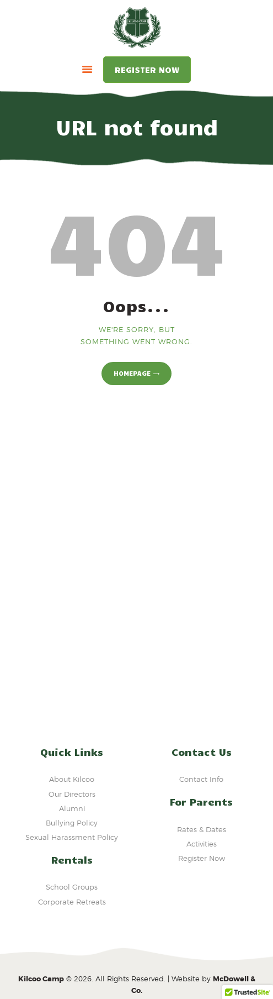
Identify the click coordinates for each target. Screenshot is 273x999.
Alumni (72, 808)
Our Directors (72, 794)
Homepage (132, 373)
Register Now (147, 70)
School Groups (72, 886)
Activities (201, 843)
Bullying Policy (72, 822)
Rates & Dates (201, 829)
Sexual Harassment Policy (71, 837)
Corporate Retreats (72, 901)
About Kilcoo (71, 779)
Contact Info (201, 779)
